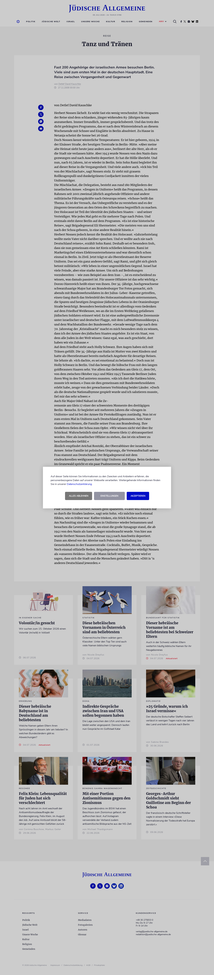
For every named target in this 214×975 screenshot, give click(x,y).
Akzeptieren (138, 495)
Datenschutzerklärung (79, 484)
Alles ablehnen (78, 495)
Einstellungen (109, 495)
